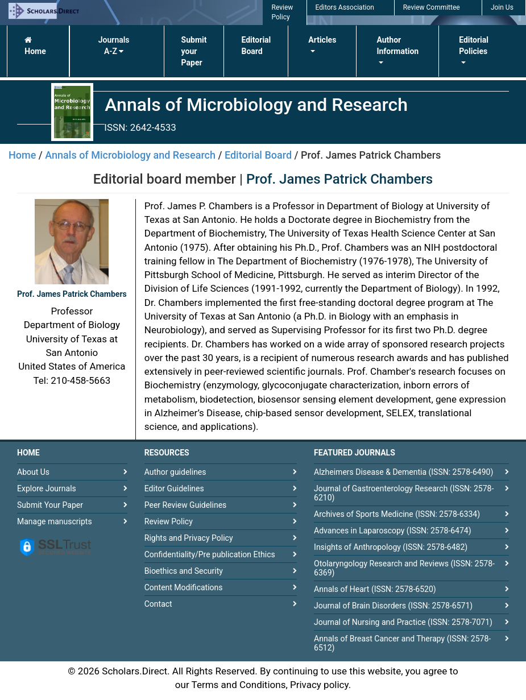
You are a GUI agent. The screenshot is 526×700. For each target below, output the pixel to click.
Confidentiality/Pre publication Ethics (209, 554)
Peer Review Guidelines (185, 505)
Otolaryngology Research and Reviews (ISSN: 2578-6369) (404, 568)
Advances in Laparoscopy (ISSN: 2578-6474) (392, 530)
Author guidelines (175, 472)
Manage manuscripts (54, 521)
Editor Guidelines (174, 488)
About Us (33, 472)
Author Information (397, 45)
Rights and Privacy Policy (188, 537)
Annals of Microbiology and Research (130, 155)
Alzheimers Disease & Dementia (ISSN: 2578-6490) (403, 472)
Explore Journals (46, 488)
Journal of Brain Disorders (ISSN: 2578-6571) (393, 605)
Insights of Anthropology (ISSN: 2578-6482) (390, 547)
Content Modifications (183, 587)
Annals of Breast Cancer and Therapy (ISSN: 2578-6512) (402, 643)
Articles (322, 39)
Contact (158, 603)
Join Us (502, 7)
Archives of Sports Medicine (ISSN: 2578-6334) (397, 514)
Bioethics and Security (183, 570)
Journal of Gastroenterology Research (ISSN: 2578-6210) (404, 493)
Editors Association (345, 7)
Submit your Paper (194, 51)
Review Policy (168, 521)
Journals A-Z (114, 45)
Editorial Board (256, 45)
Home (34, 46)
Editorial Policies (473, 45)
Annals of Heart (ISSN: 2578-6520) (375, 589)
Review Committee (431, 7)
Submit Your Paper (50, 505)
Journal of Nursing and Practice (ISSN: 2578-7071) (403, 622)
